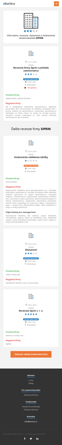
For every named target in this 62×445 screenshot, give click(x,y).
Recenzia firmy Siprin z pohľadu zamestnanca (31, 69)
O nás (31, 380)
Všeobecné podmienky (31, 407)
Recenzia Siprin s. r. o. (31, 310)
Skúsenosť (31, 249)
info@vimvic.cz (30, 421)
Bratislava (31, 85)
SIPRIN (31, 65)
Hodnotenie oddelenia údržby (31, 157)
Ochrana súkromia (31, 410)
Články (31, 383)
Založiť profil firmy (31, 395)
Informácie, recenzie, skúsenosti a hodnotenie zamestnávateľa (31, 36)
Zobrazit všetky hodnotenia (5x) (31, 354)
